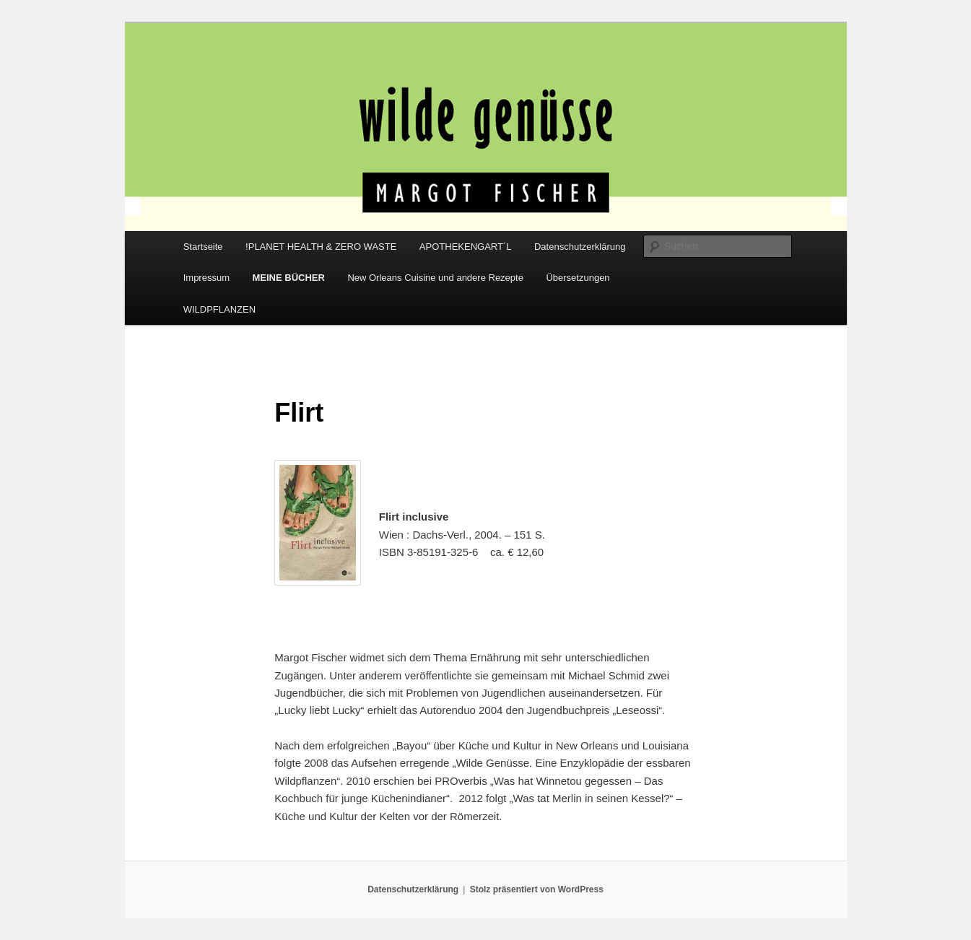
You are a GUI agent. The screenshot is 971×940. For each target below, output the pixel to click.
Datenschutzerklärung (579, 246)
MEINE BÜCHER (288, 277)
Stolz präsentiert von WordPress (537, 889)
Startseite (203, 246)
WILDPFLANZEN (219, 309)
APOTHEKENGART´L (465, 246)
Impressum (206, 277)
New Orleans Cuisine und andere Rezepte (435, 277)
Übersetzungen (577, 277)
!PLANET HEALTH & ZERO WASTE (320, 246)
